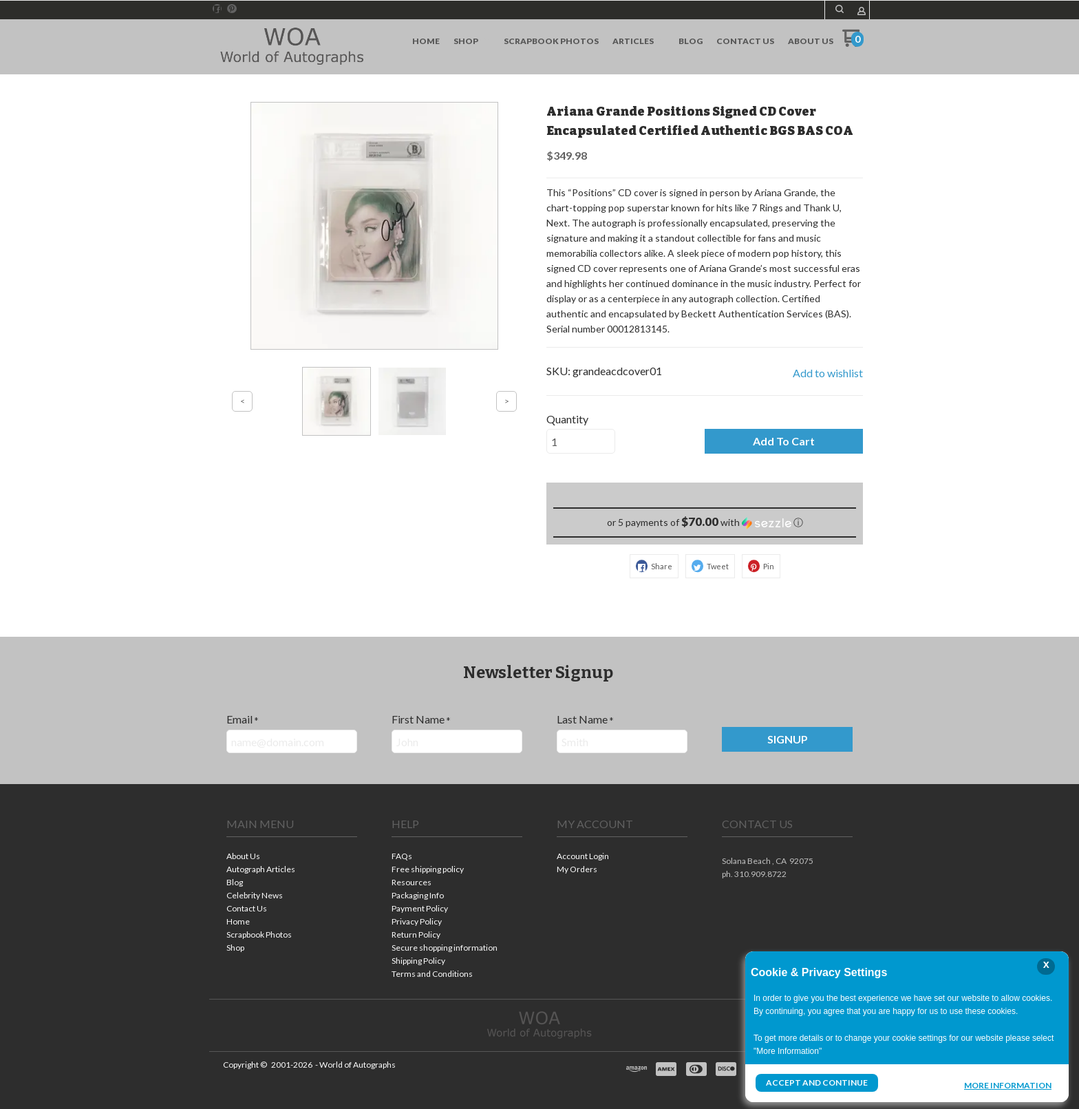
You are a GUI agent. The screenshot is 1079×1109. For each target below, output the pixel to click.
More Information (1007, 1084)
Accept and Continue (817, 1082)
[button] (839, 9)
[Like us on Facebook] (217, 9)
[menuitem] (426, 41)
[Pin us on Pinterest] (231, 9)
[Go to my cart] (853, 43)
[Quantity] (580, 441)
